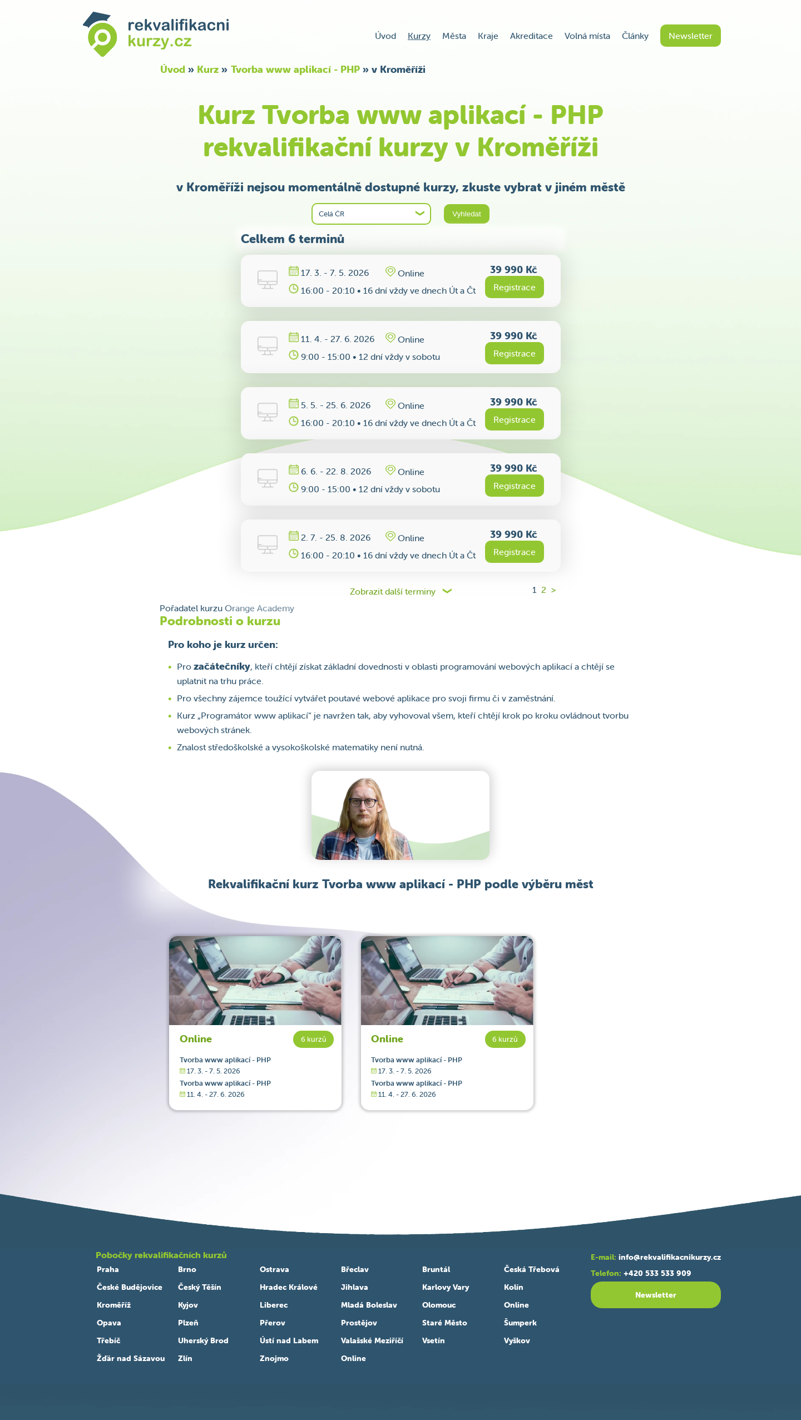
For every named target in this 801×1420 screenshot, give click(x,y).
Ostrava (274, 1269)
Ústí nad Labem (289, 1340)
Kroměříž (114, 1305)
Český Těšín (199, 1287)
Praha (108, 1269)
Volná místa (587, 35)
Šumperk (520, 1323)
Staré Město (444, 1323)
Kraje (488, 35)
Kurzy (419, 35)
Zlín (185, 1358)
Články (635, 35)
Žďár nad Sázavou (131, 1358)
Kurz (208, 69)
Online (196, 1038)
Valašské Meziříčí (372, 1340)
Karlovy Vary (445, 1287)
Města (454, 35)
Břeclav (355, 1269)
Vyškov (517, 1340)
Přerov (272, 1323)
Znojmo (274, 1358)
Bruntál (436, 1269)
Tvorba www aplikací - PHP (295, 69)
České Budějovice (129, 1287)
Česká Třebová (532, 1269)
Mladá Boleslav (369, 1305)
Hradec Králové (289, 1287)
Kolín (513, 1287)
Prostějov (359, 1323)
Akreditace (531, 35)
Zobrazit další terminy (393, 591)
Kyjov (188, 1305)
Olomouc (439, 1305)
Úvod (385, 35)
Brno (187, 1269)
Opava (109, 1323)
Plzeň (188, 1323)
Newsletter (691, 35)
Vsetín (433, 1340)
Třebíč (108, 1340)
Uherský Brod (203, 1340)
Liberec (274, 1305)
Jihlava (354, 1287)
